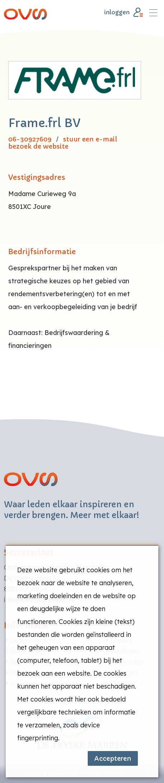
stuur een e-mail (90, 139)
